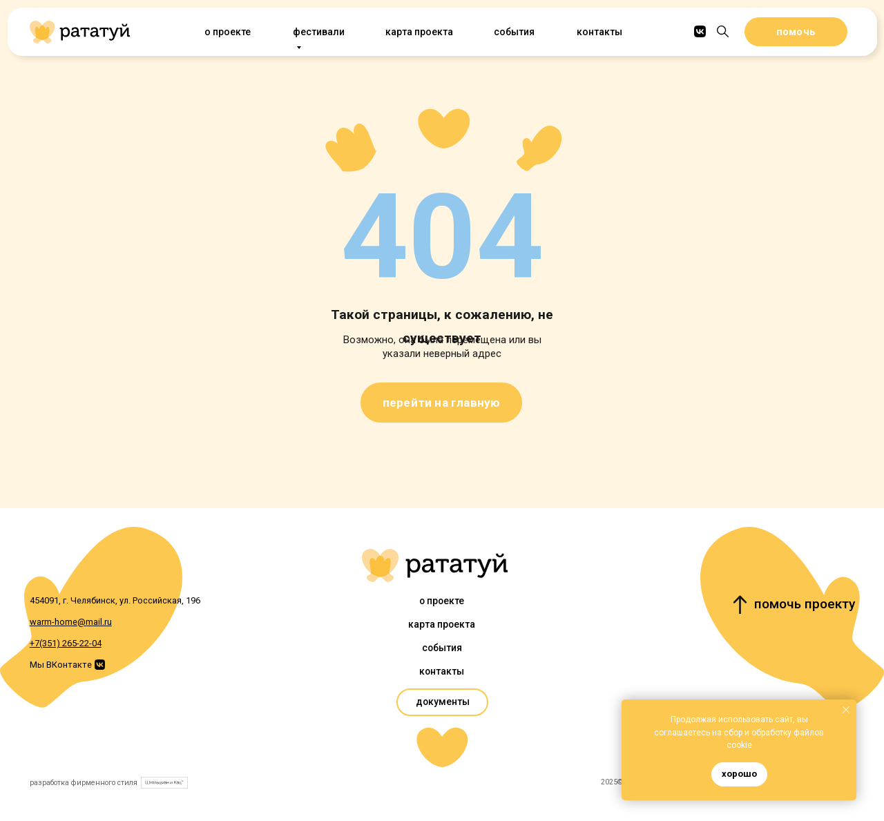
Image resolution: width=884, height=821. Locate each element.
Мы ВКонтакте (61, 664)
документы (443, 701)
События (514, 31)
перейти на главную (442, 402)
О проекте (226, 31)
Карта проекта (418, 31)
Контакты (599, 31)
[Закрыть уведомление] (846, 710)
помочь (796, 32)
